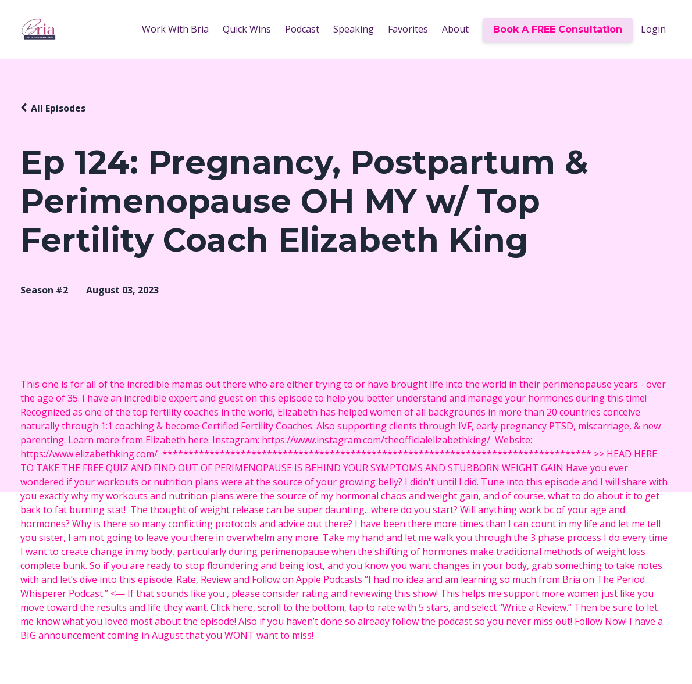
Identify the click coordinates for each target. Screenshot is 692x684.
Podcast (302, 29)
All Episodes (58, 108)
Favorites (408, 29)
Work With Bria (175, 29)
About (455, 29)
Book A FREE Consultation (557, 29)
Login (653, 29)
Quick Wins (247, 29)
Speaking (353, 29)
